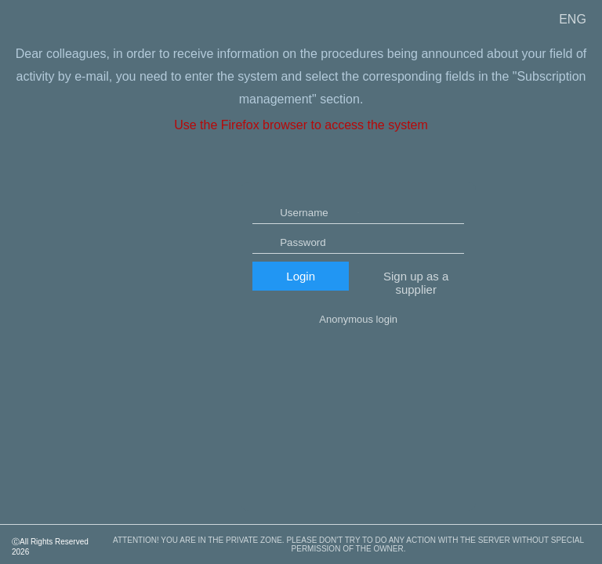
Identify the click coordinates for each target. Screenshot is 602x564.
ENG (572, 19)
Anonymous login (358, 365)
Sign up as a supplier (415, 329)
